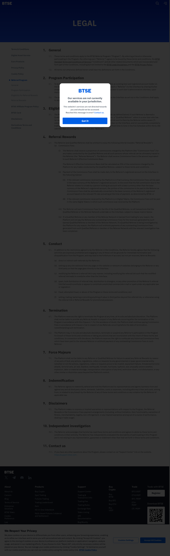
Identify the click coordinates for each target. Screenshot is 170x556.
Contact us (99, 112)
